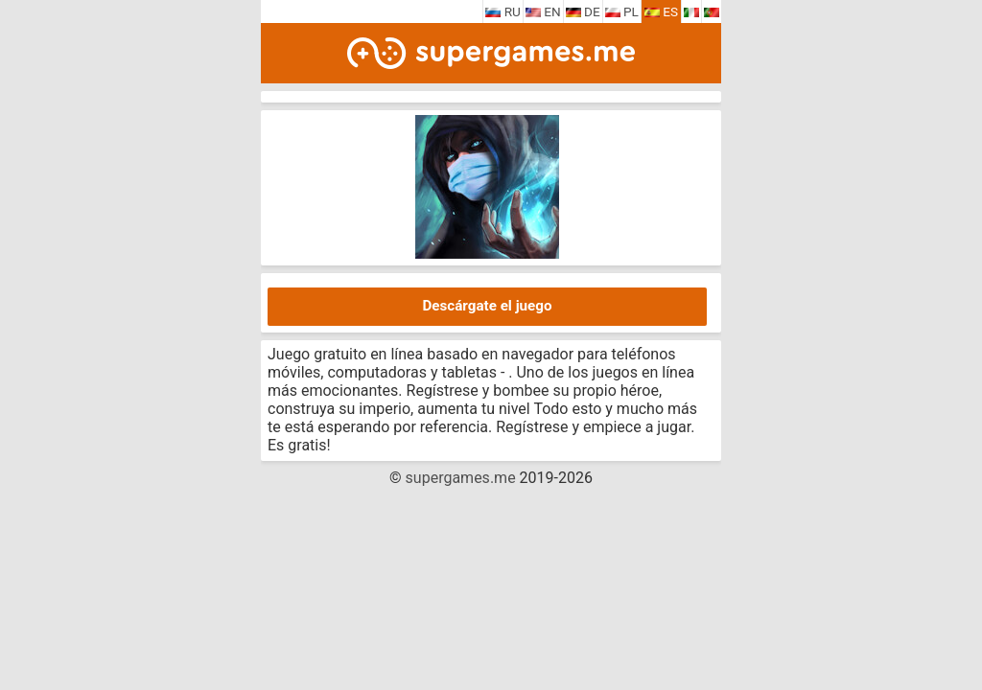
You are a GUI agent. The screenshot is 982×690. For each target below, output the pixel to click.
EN (543, 11)
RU (503, 11)
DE (583, 11)
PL (622, 11)
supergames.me (461, 478)
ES (661, 11)
